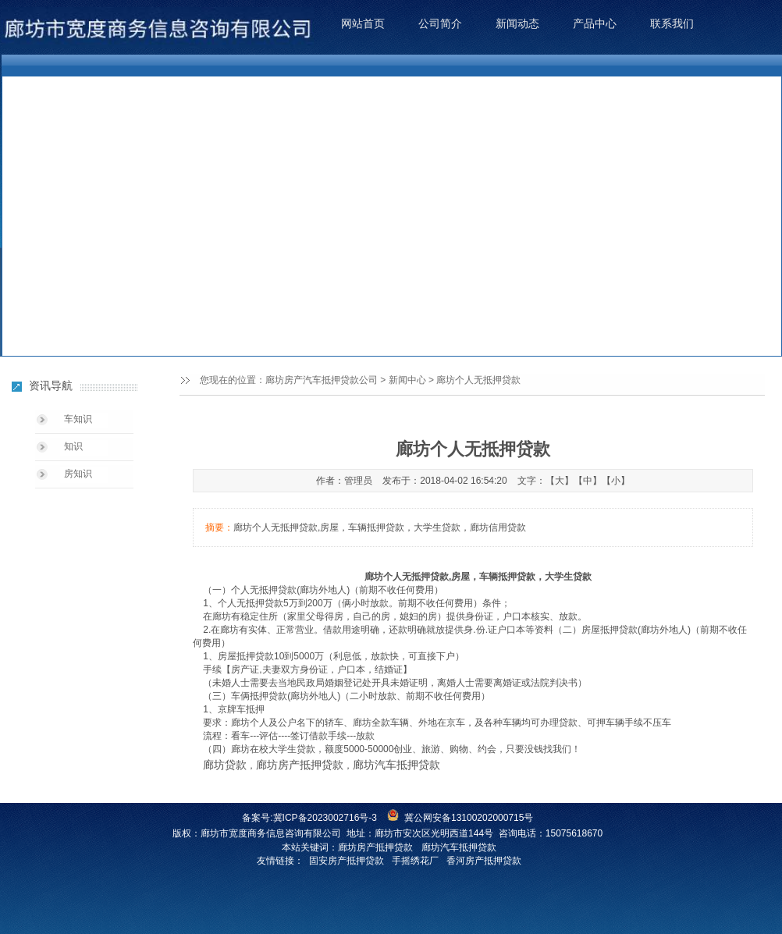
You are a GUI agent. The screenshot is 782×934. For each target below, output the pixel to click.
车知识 (78, 419)
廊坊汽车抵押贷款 (396, 764)
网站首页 (363, 23)
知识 (73, 446)
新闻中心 (407, 380)
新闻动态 (517, 23)
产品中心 (595, 23)
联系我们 (672, 23)
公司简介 (440, 23)
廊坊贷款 (225, 764)
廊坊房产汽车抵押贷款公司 (321, 380)
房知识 (78, 473)
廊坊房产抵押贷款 (299, 764)
